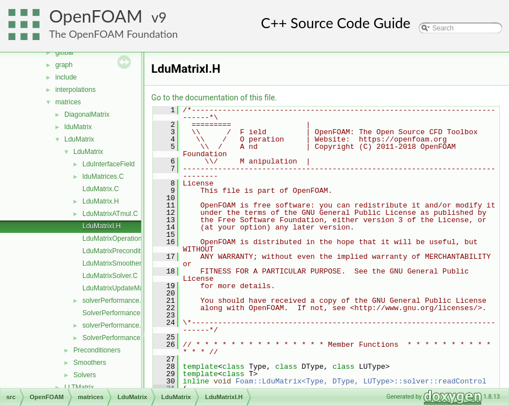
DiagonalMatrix (86, 114)
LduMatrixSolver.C (110, 276)
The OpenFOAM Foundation (113, 34)
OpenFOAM (96, 16)
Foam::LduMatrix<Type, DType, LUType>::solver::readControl (360, 381)
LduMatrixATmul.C (110, 214)
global (64, 52)
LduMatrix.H (100, 201)
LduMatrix (79, 139)
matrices (68, 102)
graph (64, 65)
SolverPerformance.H (114, 338)
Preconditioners (96, 350)
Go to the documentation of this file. (214, 97)
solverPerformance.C (114, 300)
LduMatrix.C (100, 189)
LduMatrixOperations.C (117, 238)
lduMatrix (78, 127)
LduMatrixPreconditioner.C (122, 251)
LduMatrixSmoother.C (115, 263)
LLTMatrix (79, 387)
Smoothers (89, 363)
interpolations (75, 90)
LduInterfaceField (108, 164)
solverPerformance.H (114, 325)
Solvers (84, 375)
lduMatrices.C (103, 176)
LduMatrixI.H (101, 226)
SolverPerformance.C (114, 313)
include (66, 77)
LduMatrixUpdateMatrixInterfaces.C (135, 288)
